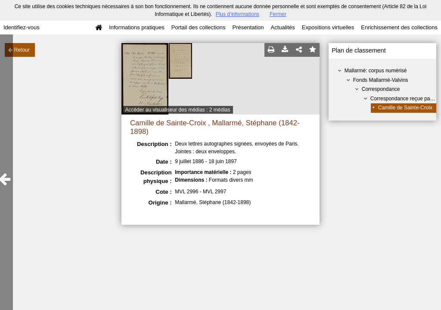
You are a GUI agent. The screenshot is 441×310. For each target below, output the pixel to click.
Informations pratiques (137, 27)
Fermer (278, 14)
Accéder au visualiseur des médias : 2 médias (177, 110)
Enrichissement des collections (399, 27)
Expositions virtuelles (328, 27)
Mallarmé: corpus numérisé (376, 71)
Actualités (282, 27)
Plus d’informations (237, 14)
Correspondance (381, 89)
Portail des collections (198, 27)
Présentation (248, 27)
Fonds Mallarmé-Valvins (380, 80)
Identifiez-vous (21, 27)
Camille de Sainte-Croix (405, 108)
